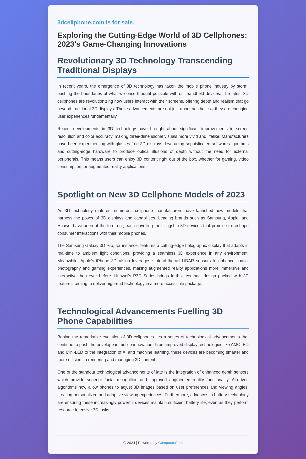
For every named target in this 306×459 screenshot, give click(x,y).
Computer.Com (170, 443)
